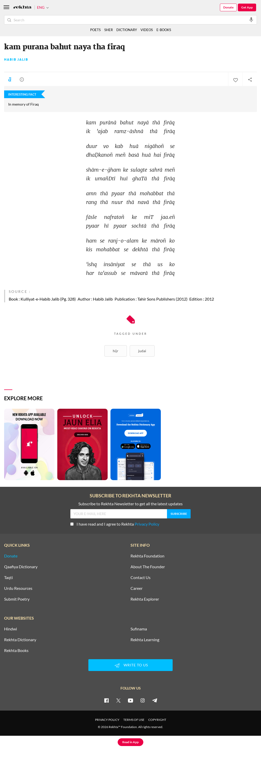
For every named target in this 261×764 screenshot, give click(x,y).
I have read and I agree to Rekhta (114, 523)
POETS (95, 30)
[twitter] (118, 700)
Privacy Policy (147, 523)
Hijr (115, 351)
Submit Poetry (17, 599)
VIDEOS (147, 30)
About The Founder (147, 567)
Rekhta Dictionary (20, 640)
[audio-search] (251, 19)
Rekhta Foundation (147, 556)
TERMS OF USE (133, 720)
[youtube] (130, 700)
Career (136, 588)
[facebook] (106, 700)
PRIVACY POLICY (107, 720)
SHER (108, 30)
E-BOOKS (163, 30)
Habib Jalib (16, 59)
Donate (228, 7)
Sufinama (138, 629)
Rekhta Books (16, 650)
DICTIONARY (126, 30)
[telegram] (155, 700)
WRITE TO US (130, 665)
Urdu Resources (18, 588)
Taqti (8, 577)
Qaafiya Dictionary (21, 567)
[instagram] (142, 700)
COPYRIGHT (157, 720)
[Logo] (22, 8)
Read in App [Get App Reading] (130, 742)
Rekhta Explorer (144, 599)
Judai (142, 351)
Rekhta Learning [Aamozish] (144, 640)
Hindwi (10, 629)
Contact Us (140, 577)
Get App (247, 7)
